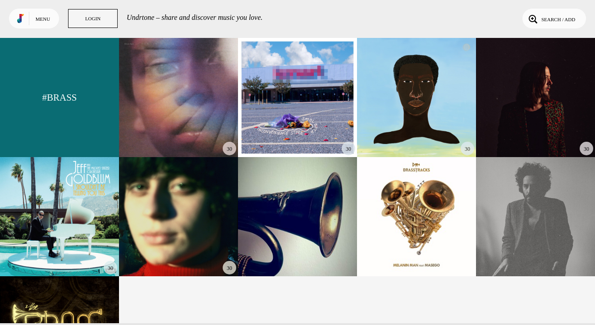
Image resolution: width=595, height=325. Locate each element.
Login (93, 18)
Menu (43, 19)
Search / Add (551, 18)
